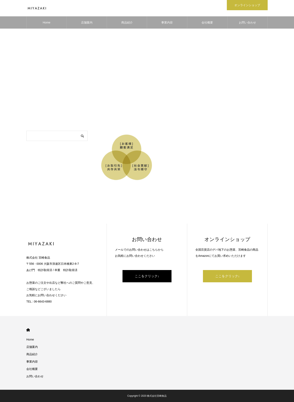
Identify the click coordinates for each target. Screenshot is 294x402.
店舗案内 (86, 22)
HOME (28, 330)
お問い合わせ (247, 22)
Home (46, 22)
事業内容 (167, 22)
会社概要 (207, 22)
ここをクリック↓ (147, 276)
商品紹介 (127, 22)
